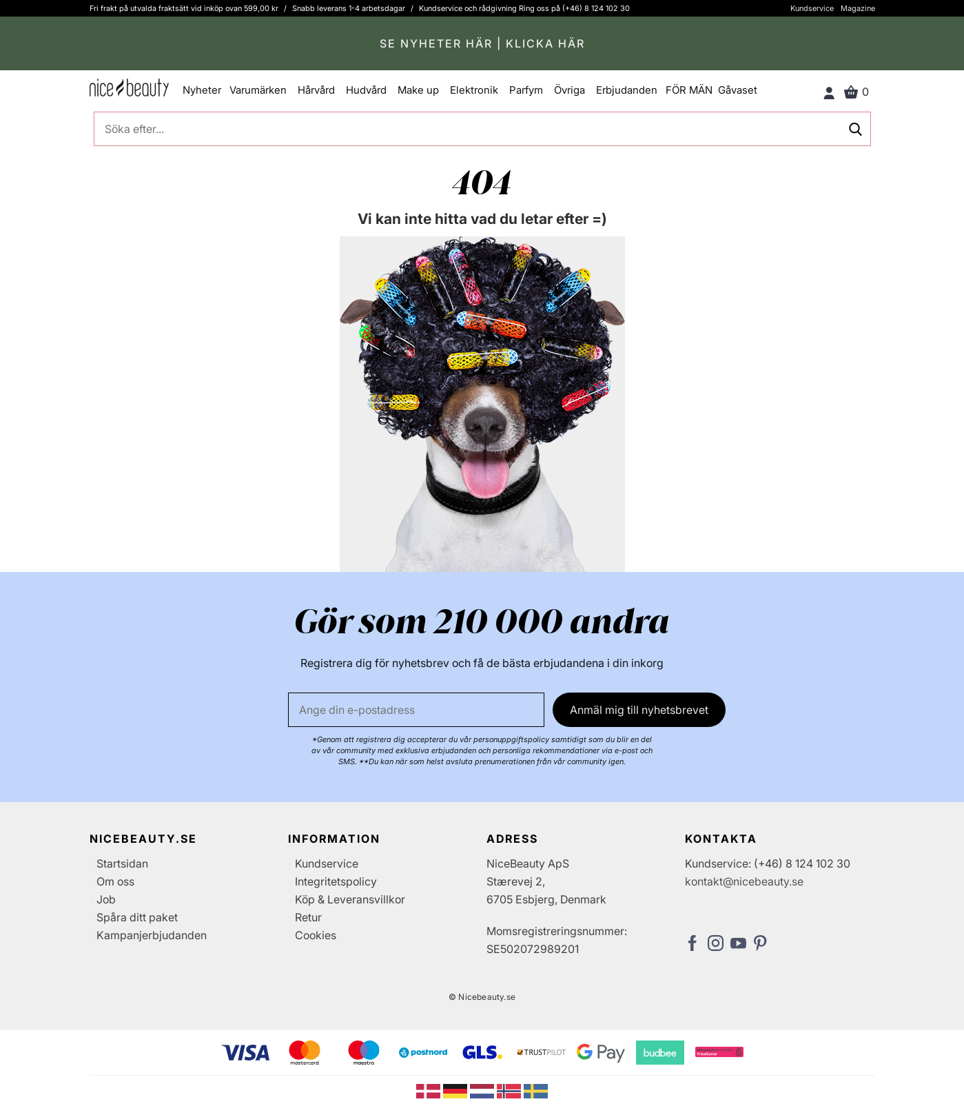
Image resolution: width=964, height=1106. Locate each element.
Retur (308, 917)
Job (106, 899)
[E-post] (416, 710)
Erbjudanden (626, 89)
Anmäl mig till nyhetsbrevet (639, 710)
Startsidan (122, 863)
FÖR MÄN (689, 89)
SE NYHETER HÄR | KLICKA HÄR (482, 43)
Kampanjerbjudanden (151, 935)
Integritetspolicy (336, 881)
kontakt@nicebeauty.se (744, 881)
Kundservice (812, 8)
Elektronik (474, 89)
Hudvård (366, 89)
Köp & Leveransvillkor (350, 899)
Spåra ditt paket (137, 917)
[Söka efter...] (482, 129)
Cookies (315, 935)
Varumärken (258, 89)
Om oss (115, 881)
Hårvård (316, 89)
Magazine (858, 8)
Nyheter (202, 89)
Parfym (526, 89)
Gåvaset (737, 89)
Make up (418, 89)
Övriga (569, 89)
